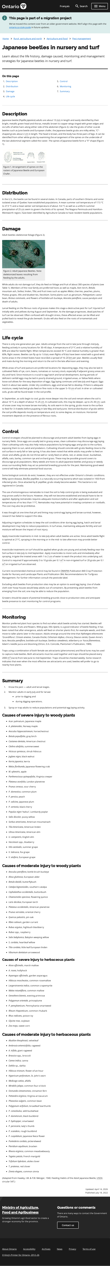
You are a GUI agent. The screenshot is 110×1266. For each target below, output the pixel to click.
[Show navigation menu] (99, 6)
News (59, 1249)
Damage (10, 91)
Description (12, 81)
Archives (46, 1249)
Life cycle (10, 96)
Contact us (68, 1225)
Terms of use (89, 1249)
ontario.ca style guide (20, 27)
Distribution (12, 86)
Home (6, 38)
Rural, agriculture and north (28, 38)
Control (64, 81)
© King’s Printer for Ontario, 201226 (20, 1254)
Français (65, 6)
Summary (65, 91)
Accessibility (29, 1249)
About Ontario (9, 1249)
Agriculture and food (57, 38)
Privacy (72, 1249)
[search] (81, 6)
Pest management (81, 38)
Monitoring (65, 86)
